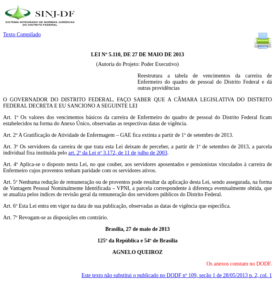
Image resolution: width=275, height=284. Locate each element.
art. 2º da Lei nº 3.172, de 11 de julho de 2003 (117, 153)
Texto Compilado (22, 34)
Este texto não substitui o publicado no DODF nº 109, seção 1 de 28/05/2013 (176, 275)
